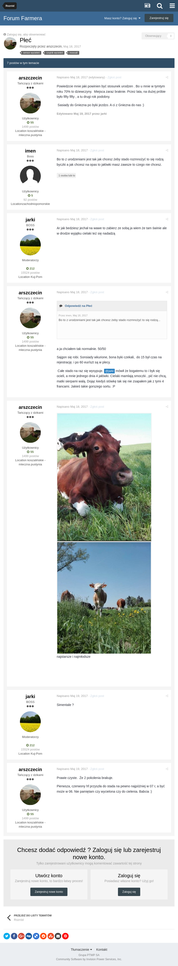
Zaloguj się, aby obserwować (26, 34)
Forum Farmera (22, 18)
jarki (30, 219)
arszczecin (54, 46)
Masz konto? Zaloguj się (122, 18)
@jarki (110, 371)
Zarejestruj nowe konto (49, 891)
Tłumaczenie (81, 949)
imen (30, 150)
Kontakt (101, 949)
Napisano (72, 77)
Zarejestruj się (158, 18)
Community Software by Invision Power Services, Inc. (89, 959)
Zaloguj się (129, 891)
